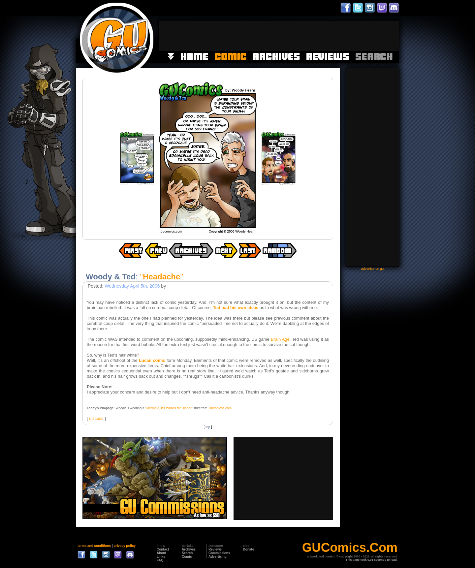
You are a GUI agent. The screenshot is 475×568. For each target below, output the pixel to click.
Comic (187, 556)
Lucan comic (152, 360)
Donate (248, 549)
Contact (163, 549)
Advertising (217, 556)
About (161, 553)
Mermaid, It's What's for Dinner (169, 408)
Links (161, 556)
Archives (189, 549)
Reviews (215, 549)
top (208, 427)
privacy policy (124, 546)
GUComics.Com (349, 547)
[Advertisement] (279, 36)
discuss (96, 418)
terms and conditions (94, 546)
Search (187, 553)
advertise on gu (372, 268)
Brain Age (280, 339)
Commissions (219, 553)
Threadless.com (220, 408)
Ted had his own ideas (236, 307)
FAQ (160, 560)
